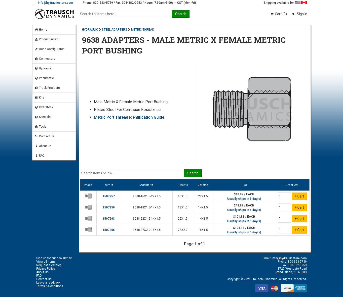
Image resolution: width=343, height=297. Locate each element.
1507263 (109, 218)
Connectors (45, 58)
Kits (39, 97)
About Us (43, 146)
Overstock (44, 107)
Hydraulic (43, 68)
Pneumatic (44, 78)
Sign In (301, 14)
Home (41, 29)
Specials (43, 117)
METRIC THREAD (142, 29)
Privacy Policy (45, 268)
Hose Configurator (49, 49)
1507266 (109, 230)
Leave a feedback (48, 282)
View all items (46, 261)
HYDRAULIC (90, 29)
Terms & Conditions (49, 286)
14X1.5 (203, 207)
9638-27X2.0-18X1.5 (147, 230)
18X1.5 (183, 207)
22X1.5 (203, 196)
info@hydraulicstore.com (55, 2)
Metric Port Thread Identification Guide (129, 117)
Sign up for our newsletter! (54, 258)
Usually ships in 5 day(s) (244, 198)
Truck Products (47, 88)
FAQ (39, 155)
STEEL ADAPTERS (114, 29)
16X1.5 (183, 196)
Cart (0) (278, 14)
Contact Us (44, 136)
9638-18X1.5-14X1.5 (147, 207)
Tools (40, 126)
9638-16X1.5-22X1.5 (147, 196)
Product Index (46, 39)
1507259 (109, 207)
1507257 (109, 196)
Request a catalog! (49, 265)
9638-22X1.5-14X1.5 (147, 218)
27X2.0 (183, 230)
